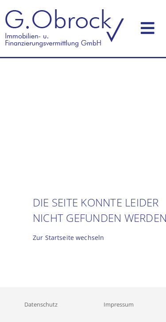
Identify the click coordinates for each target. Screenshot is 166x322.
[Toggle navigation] (147, 26)
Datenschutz (41, 304)
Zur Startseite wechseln (68, 237)
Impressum (119, 304)
